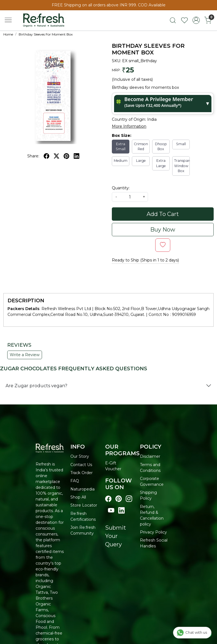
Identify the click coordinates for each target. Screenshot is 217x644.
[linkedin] (76, 156)
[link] (173, 20)
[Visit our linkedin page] (121, 510)
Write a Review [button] (25, 354)
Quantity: (121, 187)
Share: (33, 156)
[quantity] (130, 197)
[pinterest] (66, 156)
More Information (129, 126)
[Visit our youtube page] (111, 510)
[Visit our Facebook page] (108, 499)
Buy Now (162, 229)
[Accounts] (196, 20)
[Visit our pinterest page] (118, 499)
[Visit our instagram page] (129, 499)
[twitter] (56, 156)
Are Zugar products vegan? (36, 385)
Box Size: (121, 135)
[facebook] (46, 156)
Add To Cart (163, 214)
